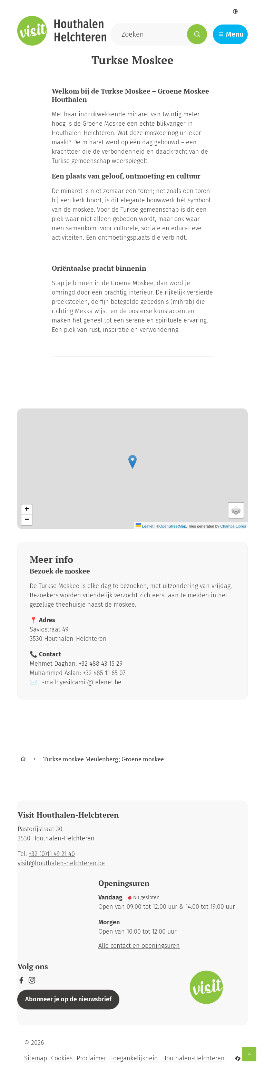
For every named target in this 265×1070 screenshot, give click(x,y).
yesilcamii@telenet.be (90, 682)
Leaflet (145, 526)
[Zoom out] (26, 520)
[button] (132, 462)
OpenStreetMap (172, 526)
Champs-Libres (233, 526)
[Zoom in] (26, 509)
